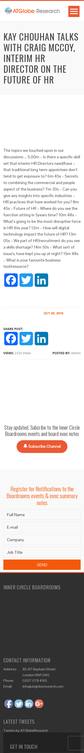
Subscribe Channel (42, 446)
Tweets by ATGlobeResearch (25, 730)
